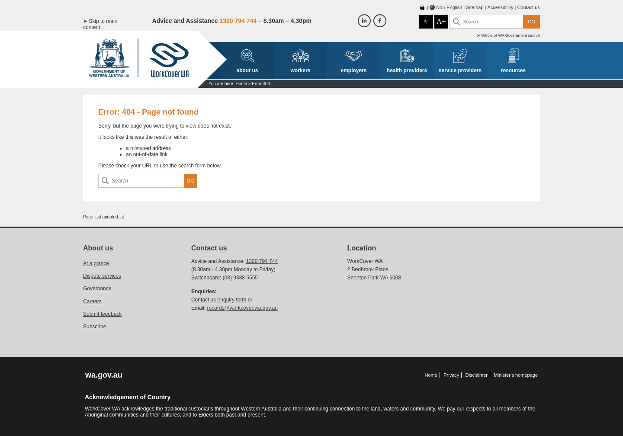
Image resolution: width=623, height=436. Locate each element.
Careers (92, 301)
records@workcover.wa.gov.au (242, 308)
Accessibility (501, 7)
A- (426, 22)
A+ (441, 21)
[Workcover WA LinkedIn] (364, 20)
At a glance (96, 263)
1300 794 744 (262, 261)
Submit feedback (102, 314)
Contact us (528, 7)
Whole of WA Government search (510, 35)
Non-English (449, 7)
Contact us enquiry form (218, 300)
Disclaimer (477, 375)
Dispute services (102, 276)
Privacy (451, 375)
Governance (97, 288)
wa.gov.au (103, 375)
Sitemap (474, 7)
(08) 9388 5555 (240, 278)
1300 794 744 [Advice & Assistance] (238, 20)
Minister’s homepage (516, 375)
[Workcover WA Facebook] (379, 20)
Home (241, 83)
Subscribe (94, 327)
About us (98, 248)
